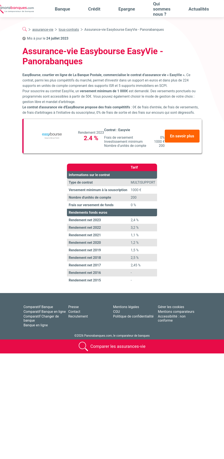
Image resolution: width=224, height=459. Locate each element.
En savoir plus (182, 136)
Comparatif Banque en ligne (44, 312)
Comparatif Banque (38, 307)
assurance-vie (42, 30)
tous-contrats (69, 30)
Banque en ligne (35, 325)
